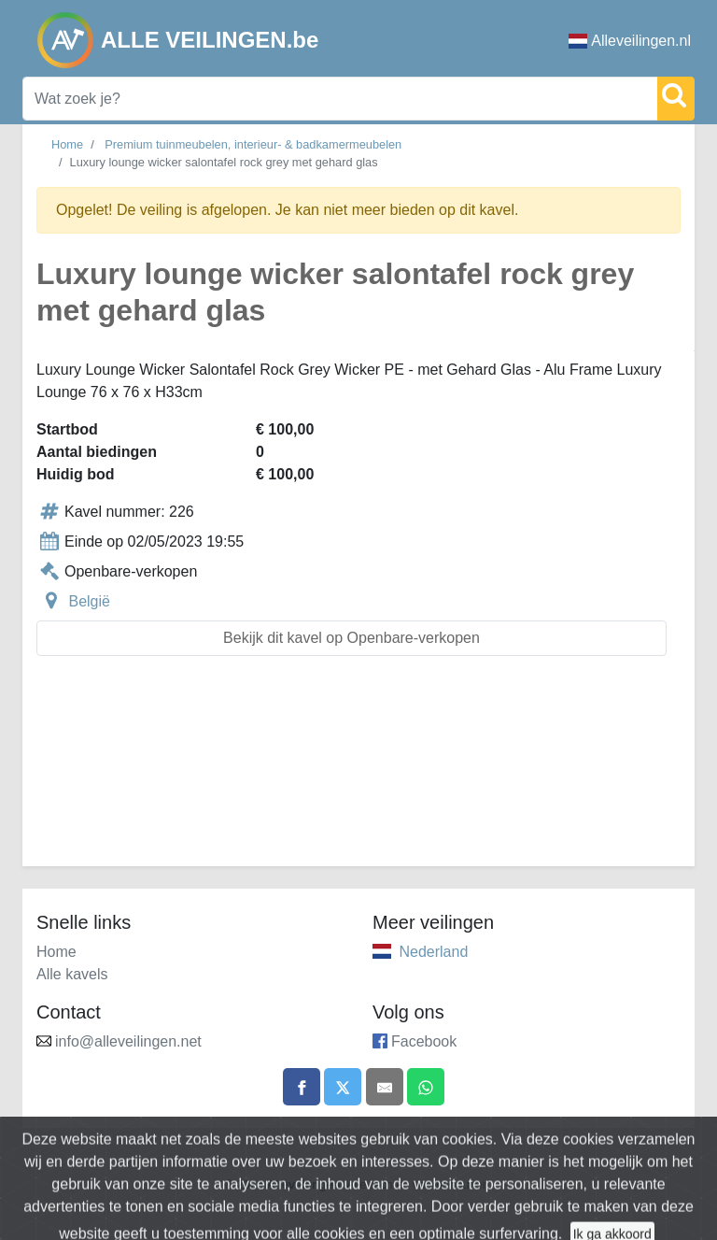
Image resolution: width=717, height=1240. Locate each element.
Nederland (433, 952)
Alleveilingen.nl (630, 41)
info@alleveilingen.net (128, 1041)
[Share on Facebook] (301, 1086)
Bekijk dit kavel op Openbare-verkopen (351, 638)
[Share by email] (384, 1086)
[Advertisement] (358, 772)
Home (67, 144)
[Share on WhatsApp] (425, 1086)
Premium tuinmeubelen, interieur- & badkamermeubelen (253, 144)
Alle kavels (71, 974)
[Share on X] (342, 1086)
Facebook (424, 1041)
